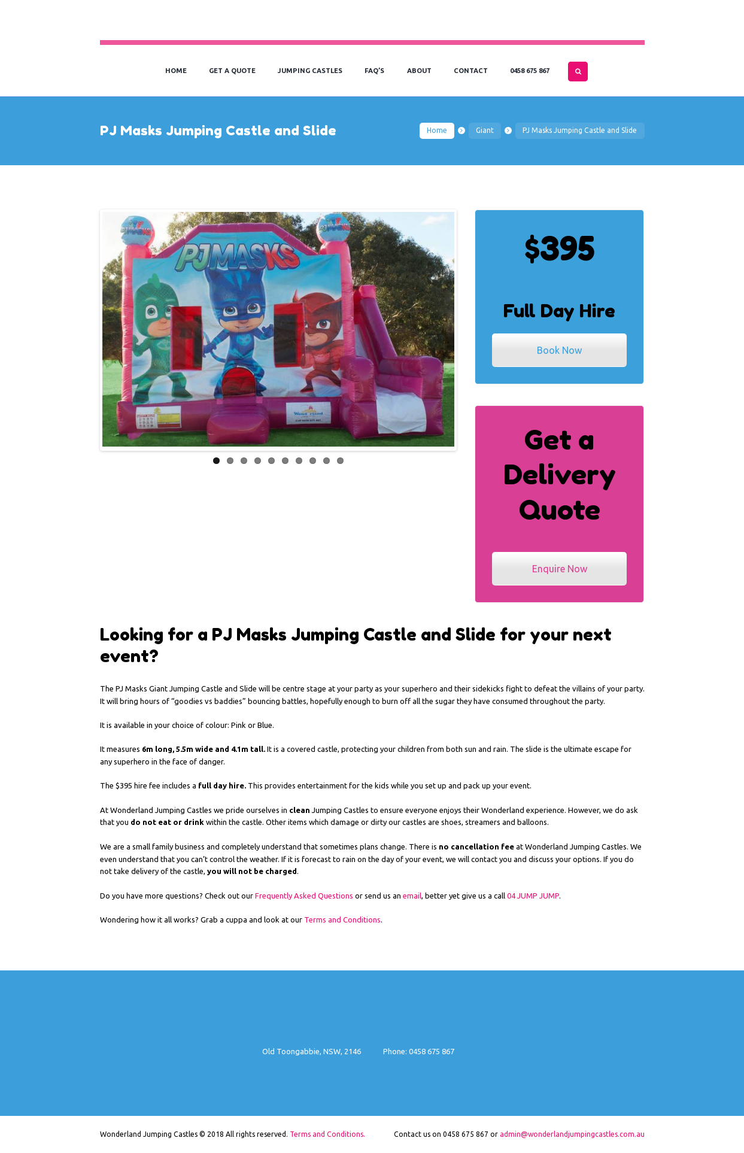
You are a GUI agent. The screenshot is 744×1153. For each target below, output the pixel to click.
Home (437, 130)
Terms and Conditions (342, 919)
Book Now (559, 350)
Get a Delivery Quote (559, 474)
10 (340, 459)
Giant (485, 130)
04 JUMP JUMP (533, 895)
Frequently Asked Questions (304, 895)
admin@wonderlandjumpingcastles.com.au (572, 1134)
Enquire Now (559, 568)
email (412, 895)
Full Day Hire (559, 310)
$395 (559, 248)
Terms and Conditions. (327, 1134)
